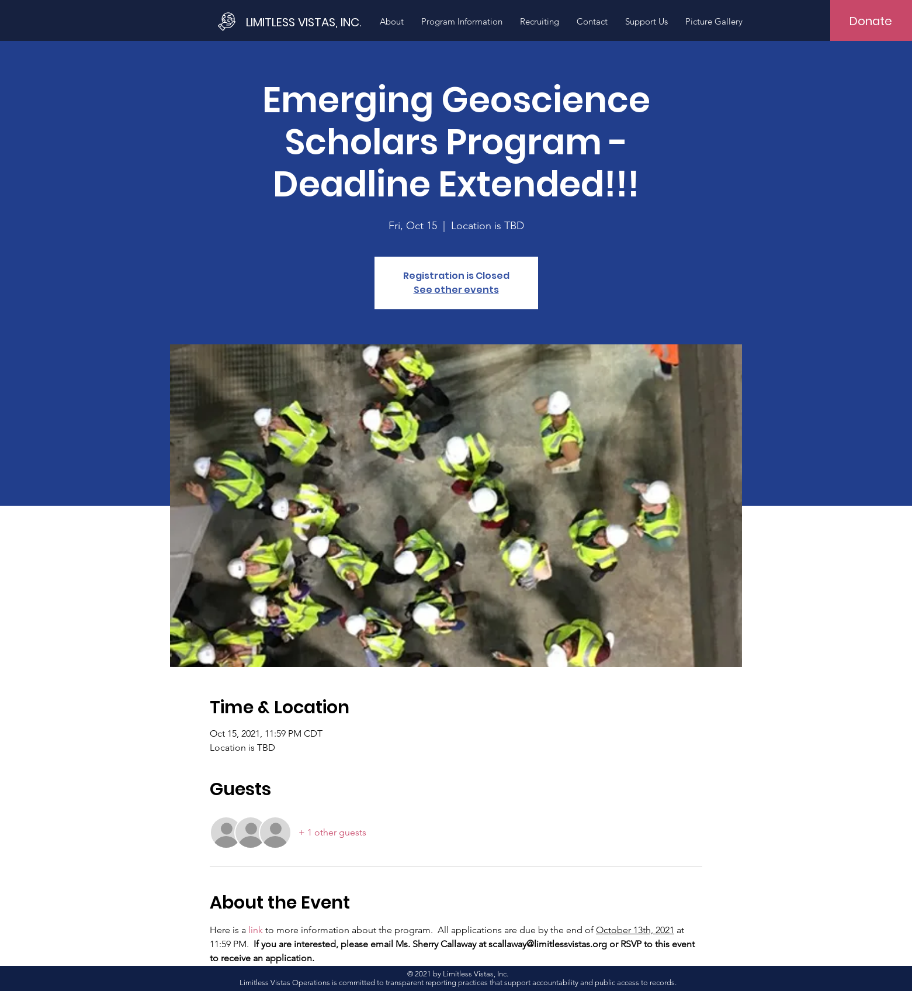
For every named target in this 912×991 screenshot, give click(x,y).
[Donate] (870, 21)
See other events (456, 289)
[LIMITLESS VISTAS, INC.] (305, 21)
